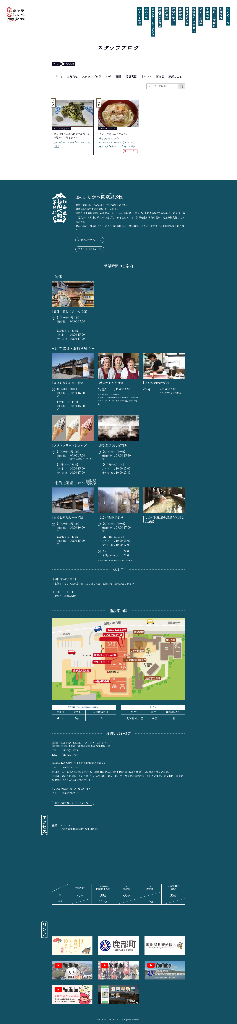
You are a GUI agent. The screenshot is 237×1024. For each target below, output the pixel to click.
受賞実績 (131, 76)
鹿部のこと (175, 76)
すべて (59, 76)
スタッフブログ (91, 76)
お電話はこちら (90, 240)
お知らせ (72, 76)
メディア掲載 (113, 76)
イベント (146, 76)
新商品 (160, 76)
